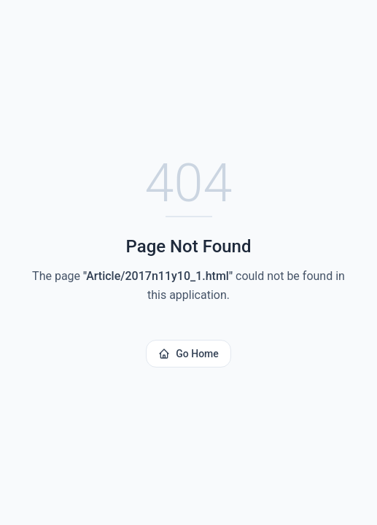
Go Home (188, 353)
